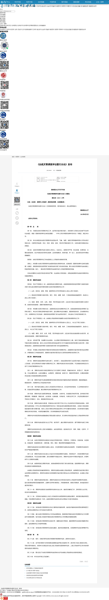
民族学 (48, 29)
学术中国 (18, 2)
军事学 (61, 29)
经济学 (12, 29)
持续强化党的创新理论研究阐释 (34, 575)
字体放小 (17, 193)
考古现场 (88, 2)
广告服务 (8, 590)
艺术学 (34, 29)
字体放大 (17, 186)
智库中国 (29, 2)
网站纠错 (20, 590)
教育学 (52, 29)
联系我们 (26, 590)
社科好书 (20, 25)
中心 (8, 2)
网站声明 (14, 590)
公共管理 (22, 156)
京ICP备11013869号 (66, 592)
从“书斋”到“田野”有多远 (32, 570)
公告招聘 (100, 2)
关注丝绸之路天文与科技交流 (34, 577)
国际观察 (76, 2)
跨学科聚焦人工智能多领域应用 (34, 568)
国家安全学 (82, 29)
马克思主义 (3, 29)
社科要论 (14, 25)
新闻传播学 (28, 29)
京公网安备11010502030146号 (80, 592)
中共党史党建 (67, 29)
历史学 (20, 29)
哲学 (8, 29)
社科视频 (41, 2)
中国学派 (53, 2)
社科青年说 (26, 25)
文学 (23, 29)
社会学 (43, 29)
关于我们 (2, 590)
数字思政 (65, 2)
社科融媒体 (42, 25)
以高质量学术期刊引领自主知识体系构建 (37, 573)
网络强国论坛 (34, 25)
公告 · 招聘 (3, 23)
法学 (16, 29)
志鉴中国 (2, 25)
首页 (13, 156)
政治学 (39, 29)
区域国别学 (75, 29)
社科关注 (8, 25)
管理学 (56, 29)
